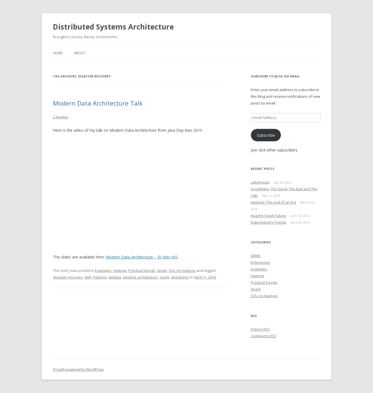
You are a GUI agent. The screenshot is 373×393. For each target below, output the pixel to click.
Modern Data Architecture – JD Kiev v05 (142, 257)
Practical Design (141, 270)
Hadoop (120, 270)
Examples (103, 270)
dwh (88, 277)
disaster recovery (68, 277)
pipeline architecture (140, 277)
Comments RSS (263, 335)
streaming (179, 277)
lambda (114, 277)
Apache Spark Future (268, 215)
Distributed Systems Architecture (113, 27)
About (80, 53)
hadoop (100, 277)
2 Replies (60, 116)
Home (58, 53)
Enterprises (260, 262)
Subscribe (266, 135)
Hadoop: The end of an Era (273, 202)
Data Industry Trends (268, 222)
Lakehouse (260, 182)
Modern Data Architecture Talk (98, 103)
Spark (162, 270)
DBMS (256, 255)
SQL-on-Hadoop (182, 270)
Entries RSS (260, 329)
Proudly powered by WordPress (78, 369)
